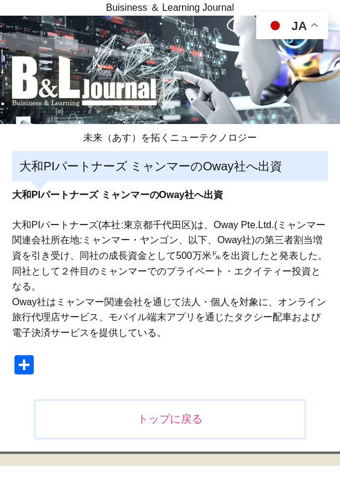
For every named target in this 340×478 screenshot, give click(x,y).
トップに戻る (170, 419)
